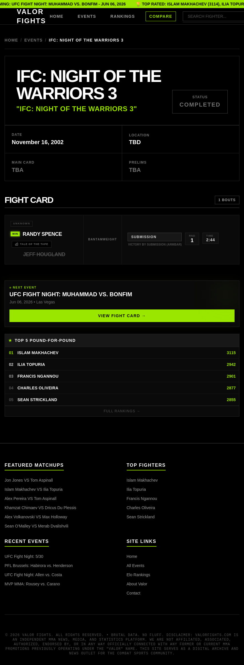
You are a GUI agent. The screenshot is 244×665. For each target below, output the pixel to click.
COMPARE (160, 16)
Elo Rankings (138, 574)
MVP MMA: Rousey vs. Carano (32, 584)
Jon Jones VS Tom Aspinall (29, 480)
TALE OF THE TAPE (31, 244)
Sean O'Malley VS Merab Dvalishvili (36, 526)
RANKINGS (122, 16)
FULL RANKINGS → (122, 411)
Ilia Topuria (136, 489)
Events (33, 40)
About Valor (137, 584)
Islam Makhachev (142, 480)
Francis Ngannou (142, 498)
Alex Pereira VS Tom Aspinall (30, 498)
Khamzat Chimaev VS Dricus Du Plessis (40, 507)
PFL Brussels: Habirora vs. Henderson (39, 565)
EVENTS (87, 16)
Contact (133, 593)
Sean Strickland (141, 517)
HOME (57, 16)
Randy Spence (42, 234)
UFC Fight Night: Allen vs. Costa (33, 574)
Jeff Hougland (44, 254)
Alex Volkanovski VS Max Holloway (36, 517)
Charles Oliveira (141, 507)
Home (11, 40)
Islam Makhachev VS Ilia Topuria (34, 489)
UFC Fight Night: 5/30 (24, 556)
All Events (135, 565)
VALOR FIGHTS (31, 16)
